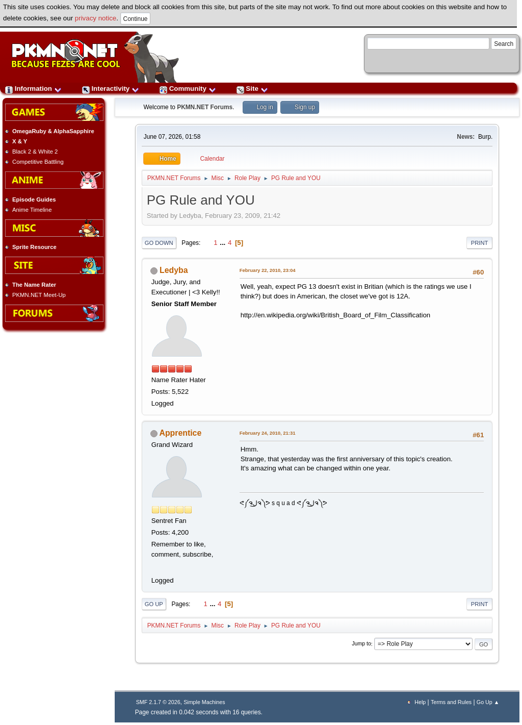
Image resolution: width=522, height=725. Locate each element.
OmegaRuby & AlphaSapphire (53, 131)
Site (252, 88)
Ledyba (174, 270)
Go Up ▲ (488, 702)
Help (420, 702)
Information (33, 88)
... (223, 242)
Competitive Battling (38, 162)
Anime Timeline (31, 210)
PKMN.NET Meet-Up (39, 295)
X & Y (19, 141)
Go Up (154, 604)
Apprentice (181, 433)
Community (188, 88)
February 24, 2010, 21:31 (268, 433)
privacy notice (96, 18)
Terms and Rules (451, 702)
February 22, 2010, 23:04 (268, 270)
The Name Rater (34, 285)
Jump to (361, 644)
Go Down (159, 243)
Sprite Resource (34, 247)
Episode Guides (34, 199)
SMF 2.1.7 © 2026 (158, 702)
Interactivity (110, 88)
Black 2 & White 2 (35, 151)
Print (479, 243)
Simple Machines (204, 702)
